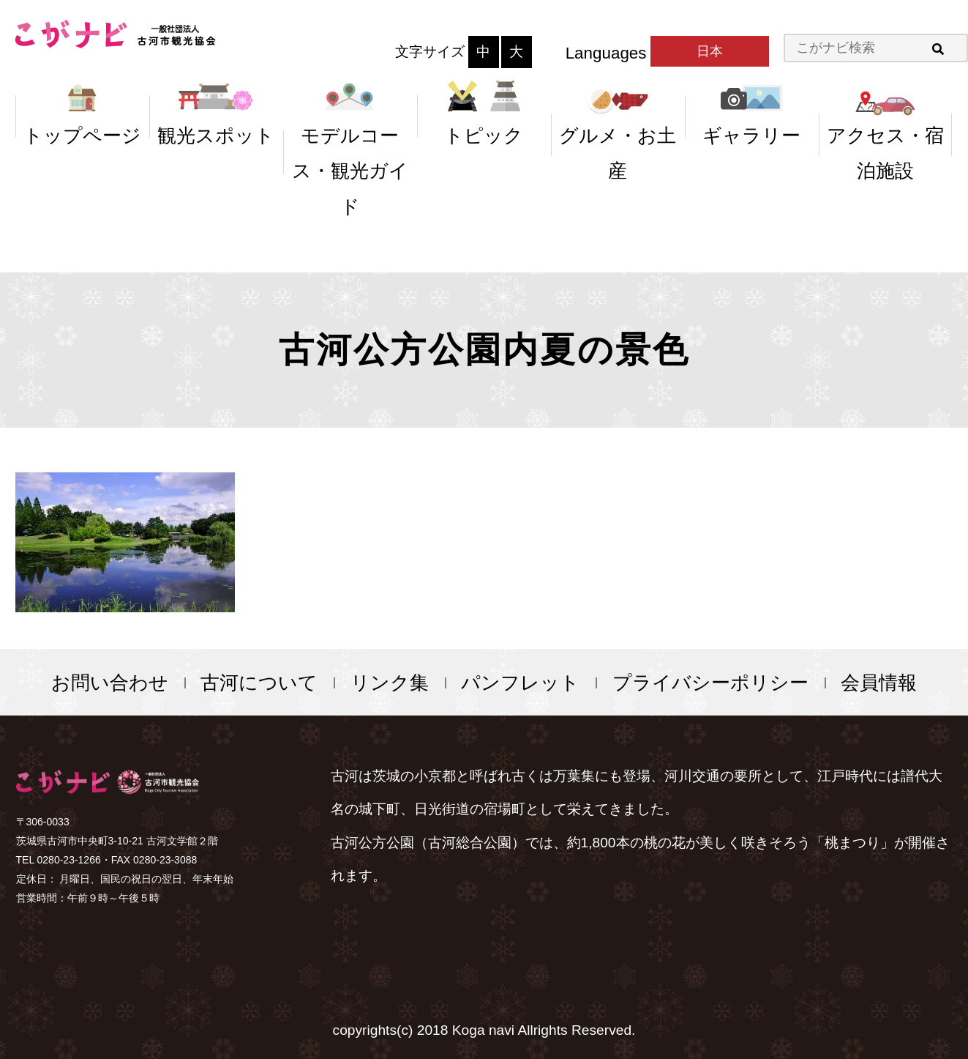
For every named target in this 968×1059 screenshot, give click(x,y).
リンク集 (389, 682)
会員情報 (879, 682)
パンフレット (520, 682)
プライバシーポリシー (710, 682)
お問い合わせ (109, 682)
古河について (259, 682)
